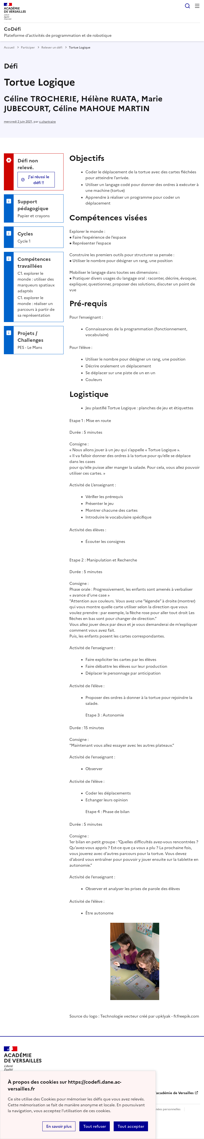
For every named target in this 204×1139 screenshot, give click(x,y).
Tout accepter (131, 1126)
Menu (197, 6)
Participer (28, 47)
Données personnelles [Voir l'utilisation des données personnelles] (165, 1109)
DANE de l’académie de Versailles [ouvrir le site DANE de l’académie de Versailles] (166, 1093)
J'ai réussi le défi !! (38, 180)
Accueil (9, 47)
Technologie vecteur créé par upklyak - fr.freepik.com (149, 1016)
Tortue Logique (122, 408)
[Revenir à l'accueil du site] (23, 1060)
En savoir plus (59, 1126)
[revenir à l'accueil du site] (102, 29)
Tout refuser (94, 1126)
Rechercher (187, 6)
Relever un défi (51, 47)
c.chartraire (47, 121)
